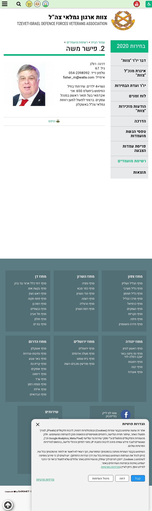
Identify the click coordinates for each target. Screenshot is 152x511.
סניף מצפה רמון (37, 384)
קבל (138, 478)
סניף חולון (40, 319)
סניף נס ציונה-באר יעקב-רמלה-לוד (132, 355)
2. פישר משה (85, 49)
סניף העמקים (135, 309)
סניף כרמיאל (135, 304)
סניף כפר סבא (85, 288)
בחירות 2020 (131, 46)
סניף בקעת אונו (37, 288)
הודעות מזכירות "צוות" (132, 109)
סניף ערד (40, 379)
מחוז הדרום (37, 341)
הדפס (51, 121)
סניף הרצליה (87, 304)
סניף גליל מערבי (133, 288)
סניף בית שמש (85, 359)
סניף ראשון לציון (133, 348)
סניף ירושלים (86, 348)
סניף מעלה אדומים (83, 353)
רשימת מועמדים (132, 161)
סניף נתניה (88, 283)
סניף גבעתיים (38, 309)
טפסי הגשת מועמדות (136, 134)
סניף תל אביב (38, 314)
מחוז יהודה (134, 341)
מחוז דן (40, 276)
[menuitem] (129, 61)
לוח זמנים (137, 96)
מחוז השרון (85, 276)
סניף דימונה (39, 374)
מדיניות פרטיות (45, 480)
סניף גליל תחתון (133, 293)
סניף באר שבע (37, 359)
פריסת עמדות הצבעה (134, 148)
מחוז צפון (135, 276)
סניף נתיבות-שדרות (34, 353)
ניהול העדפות (100, 478)
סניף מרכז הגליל (133, 299)
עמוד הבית (98, 42)
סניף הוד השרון (85, 293)
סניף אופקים (38, 369)
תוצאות (139, 172)
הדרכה (140, 121)
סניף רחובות (135, 362)
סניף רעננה (88, 299)
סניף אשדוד (135, 372)
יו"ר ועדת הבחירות (130, 86)
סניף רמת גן (39, 304)
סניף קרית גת (38, 364)
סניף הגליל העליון (132, 283)
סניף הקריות (135, 314)
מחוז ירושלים (84, 341)
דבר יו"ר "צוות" (133, 60)
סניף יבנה (137, 367)
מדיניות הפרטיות (110, 467)
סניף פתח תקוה (37, 299)
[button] (18, 4)
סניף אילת (40, 389)
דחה (122, 478)
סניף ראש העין (37, 293)
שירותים (51, 412)
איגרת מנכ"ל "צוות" (135, 73)
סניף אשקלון (38, 348)
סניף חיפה (136, 319)
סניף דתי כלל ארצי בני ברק (30, 283)
